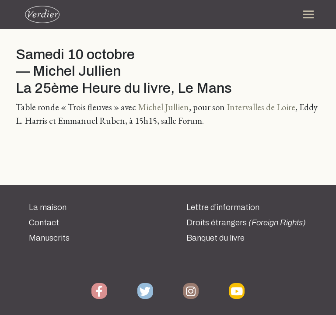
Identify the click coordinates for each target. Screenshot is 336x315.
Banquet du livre (215, 238)
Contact (44, 222)
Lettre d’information (222, 207)
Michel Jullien (163, 107)
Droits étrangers (246, 222)
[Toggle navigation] (308, 14)
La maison (47, 207)
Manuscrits (49, 238)
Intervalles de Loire (261, 107)
